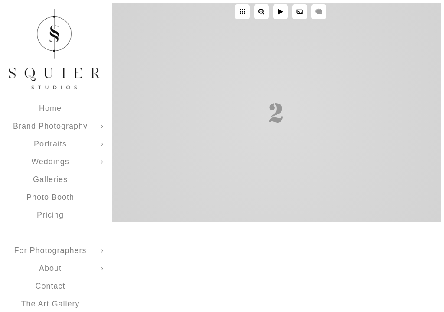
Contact (50, 286)
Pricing (50, 215)
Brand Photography (50, 126)
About (50, 268)
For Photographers (50, 250)
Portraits (50, 144)
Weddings (50, 161)
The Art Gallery (50, 303)
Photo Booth (50, 197)
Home (50, 108)
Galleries (50, 179)
